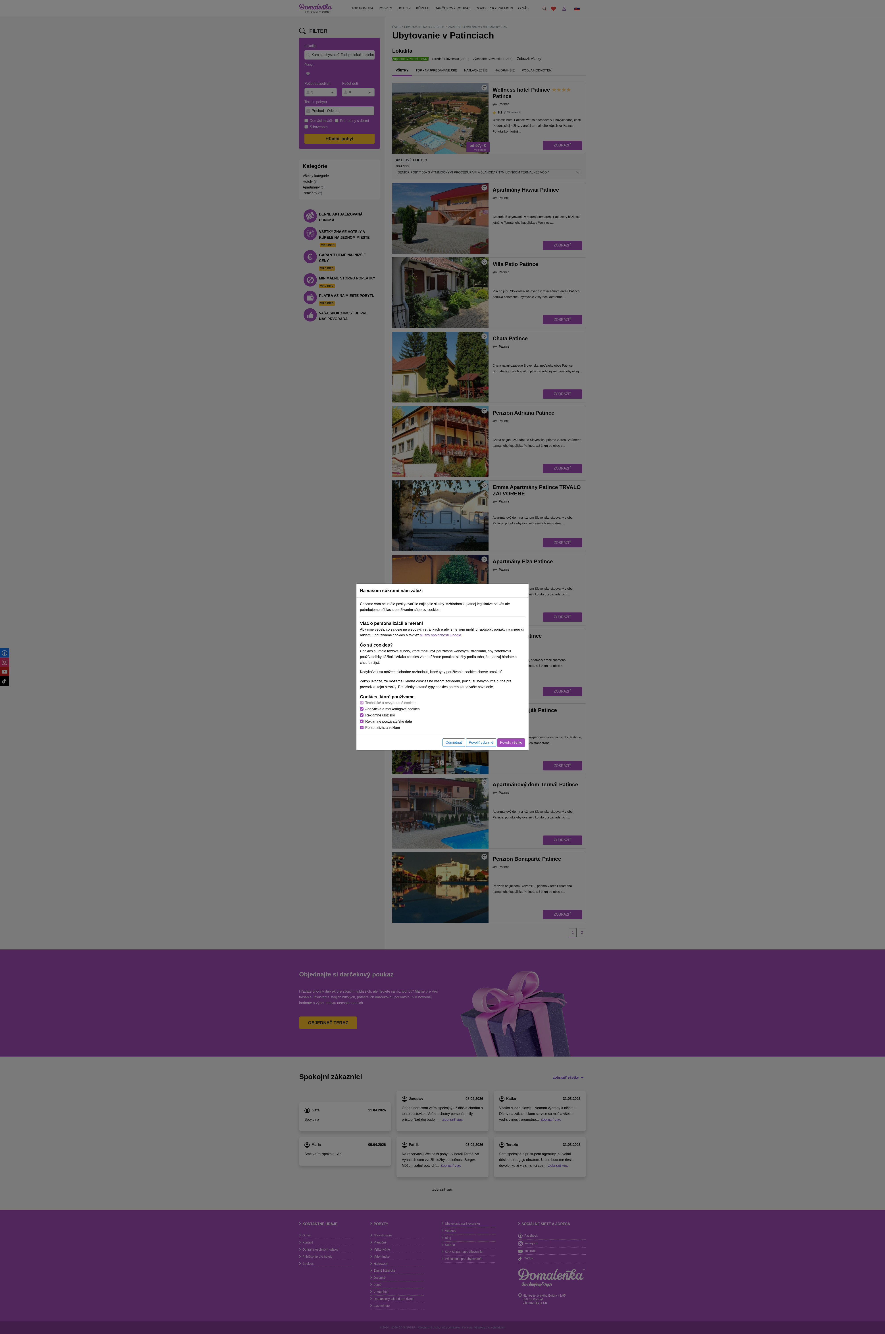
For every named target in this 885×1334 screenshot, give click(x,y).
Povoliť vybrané (481, 742)
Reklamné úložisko (380, 715)
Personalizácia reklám (382, 728)
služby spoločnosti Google (440, 635)
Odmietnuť (453, 742)
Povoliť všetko (511, 742)
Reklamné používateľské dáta (388, 721)
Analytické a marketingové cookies (392, 709)
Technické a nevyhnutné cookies (390, 703)
